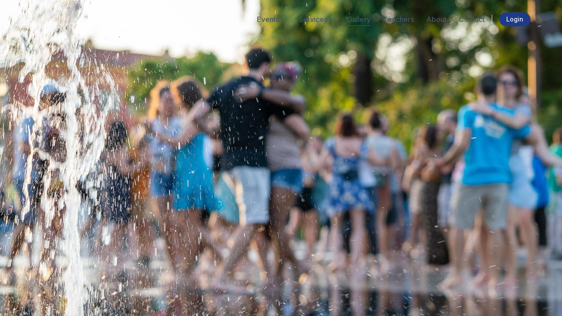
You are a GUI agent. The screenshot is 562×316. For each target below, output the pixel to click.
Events (271, 19)
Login (514, 19)
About (436, 19)
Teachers (398, 19)
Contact (472, 19)
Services (317, 19)
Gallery (359, 19)
